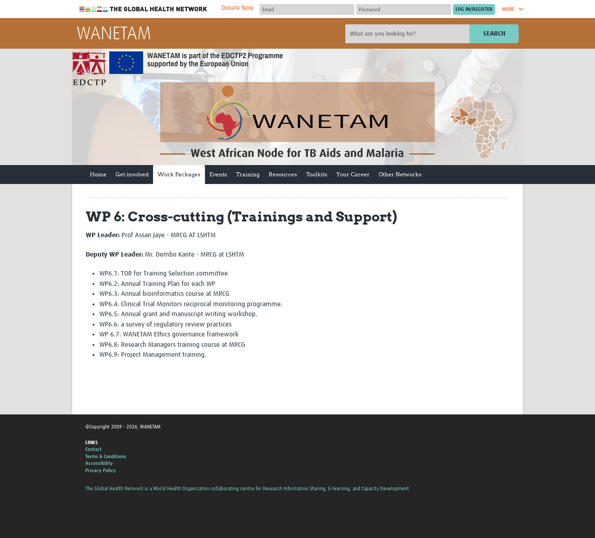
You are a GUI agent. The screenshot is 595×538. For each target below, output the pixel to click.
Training (248, 174)
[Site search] (408, 33)
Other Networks (400, 174)
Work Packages (179, 174)
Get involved (132, 174)
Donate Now (237, 8)
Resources (283, 174)
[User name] (307, 9)
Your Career (353, 174)
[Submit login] (474, 9)
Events (218, 174)
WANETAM (113, 34)
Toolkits (316, 174)
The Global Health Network (144, 9)
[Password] (403, 9)
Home (98, 174)
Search (494, 33)
